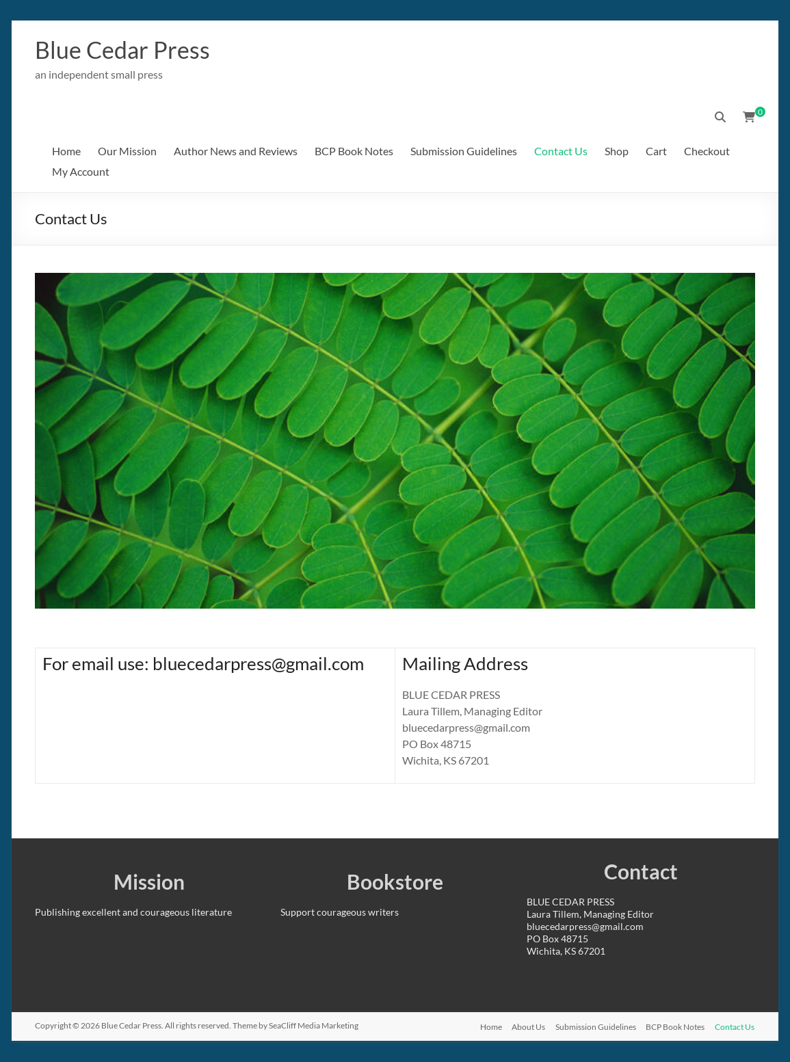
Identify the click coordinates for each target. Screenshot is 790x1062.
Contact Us (561, 151)
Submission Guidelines (463, 151)
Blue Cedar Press (127, 50)
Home (66, 151)
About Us (526, 1026)
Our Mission (127, 151)
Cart (656, 151)
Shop (617, 151)
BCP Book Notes (354, 151)
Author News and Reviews (236, 151)
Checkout (707, 151)
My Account (80, 171)
